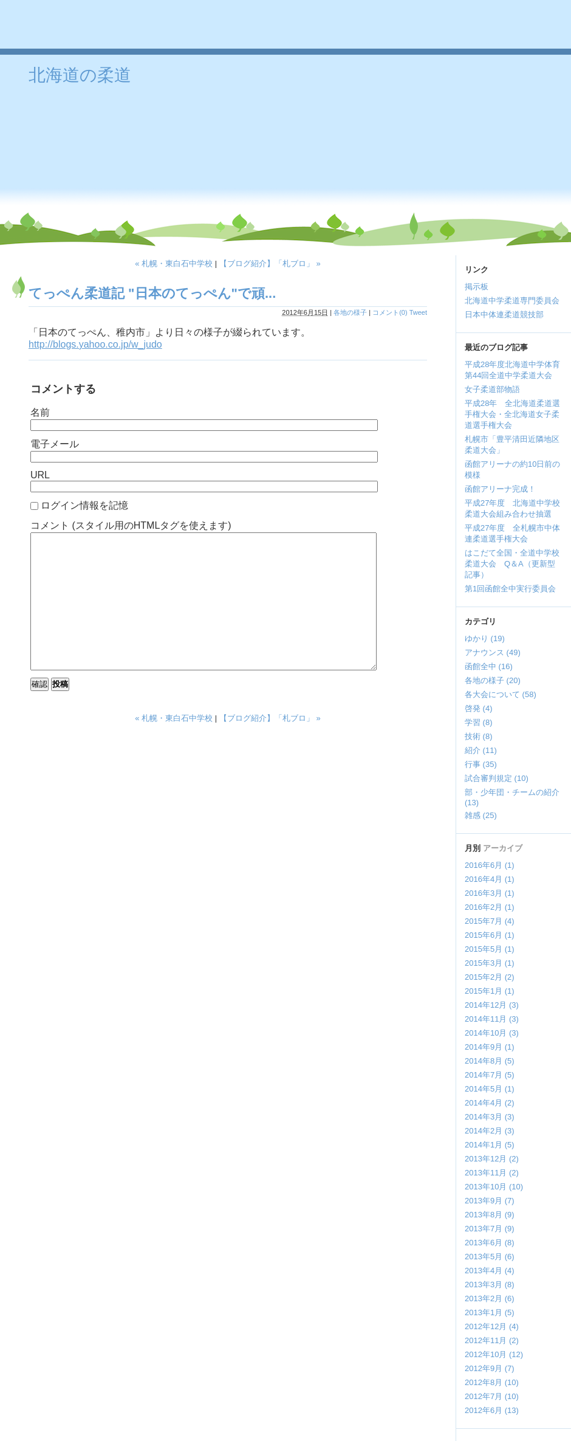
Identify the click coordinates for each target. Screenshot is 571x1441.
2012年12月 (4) (492, 1326)
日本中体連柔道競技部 (504, 314)
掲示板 (476, 286)
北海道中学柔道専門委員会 (512, 300)
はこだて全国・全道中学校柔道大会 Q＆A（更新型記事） (512, 563)
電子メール (54, 444)
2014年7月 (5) (490, 1074)
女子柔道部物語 (492, 389)
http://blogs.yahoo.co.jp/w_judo (95, 344)
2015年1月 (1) (490, 991)
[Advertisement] (381, 152)
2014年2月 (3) (490, 1130)
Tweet (418, 312)
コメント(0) (389, 312)
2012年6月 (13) (492, 1410)
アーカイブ (502, 848)
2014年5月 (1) (490, 1088)
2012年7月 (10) (492, 1396)
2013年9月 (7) (490, 1200)
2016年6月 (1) (490, 865)
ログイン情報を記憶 (84, 505)
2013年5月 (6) (490, 1256)
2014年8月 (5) (490, 1060)
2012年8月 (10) (492, 1382)
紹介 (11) (481, 750)
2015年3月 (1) (490, 963)
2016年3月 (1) (490, 893)
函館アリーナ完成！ (500, 489)
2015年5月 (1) (490, 949)
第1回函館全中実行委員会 (510, 588)
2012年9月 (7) (490, 1368)
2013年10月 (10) (494, 1186)
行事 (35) (481, 764)
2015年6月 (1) (490, 935)
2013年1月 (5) (490, 1312)
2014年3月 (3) (490, 1116)
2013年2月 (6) (490, 1298)
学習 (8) (479, 722)
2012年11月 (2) (492, 1340)
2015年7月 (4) (490, 921)
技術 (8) (479, 736)
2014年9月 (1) (490, 1046)
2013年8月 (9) (490, 1214)
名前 (40, 412)
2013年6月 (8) (490, 1242)
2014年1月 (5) (490, 1144)
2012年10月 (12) (494, 1354)
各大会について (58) (500, 694)
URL (40, 475)
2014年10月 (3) (492, 1032)
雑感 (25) (481, 815)
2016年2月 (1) (490, 907)
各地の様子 (350, 312)
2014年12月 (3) (492, 1004)
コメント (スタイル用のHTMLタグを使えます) (130, 525)
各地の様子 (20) (493, 680)
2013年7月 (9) (490, 1228)
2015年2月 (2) (490, 977)
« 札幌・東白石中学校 (174, 263)
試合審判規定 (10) (496, 778)
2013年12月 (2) (492, 1158)
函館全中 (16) (489, 666)
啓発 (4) (479, 708)
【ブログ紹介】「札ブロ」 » (270, 263)
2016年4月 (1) (490, 879)
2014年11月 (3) (492, 1018)
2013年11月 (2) (492, 1172)
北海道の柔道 (80, 75)
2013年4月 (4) (490, 1270)
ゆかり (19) (485, 638)
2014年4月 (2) (490, 1102)
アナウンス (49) (493, 652)
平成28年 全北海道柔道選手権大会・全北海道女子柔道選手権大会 (512, 414)
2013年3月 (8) (490, 1284)
